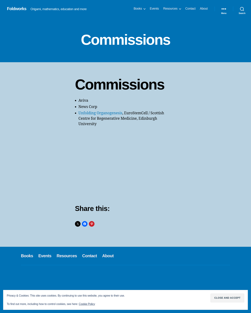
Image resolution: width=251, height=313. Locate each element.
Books (138, 8)
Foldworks (16, 9)
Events (154, 8)
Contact (190, 8)
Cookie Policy (87, 304)
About (204, 8)
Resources (170, 8)
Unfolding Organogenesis (100, 113)
